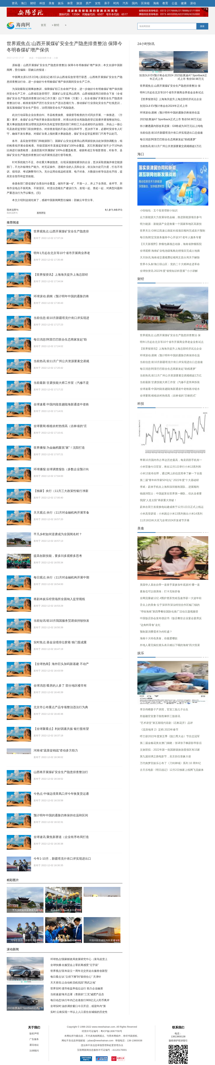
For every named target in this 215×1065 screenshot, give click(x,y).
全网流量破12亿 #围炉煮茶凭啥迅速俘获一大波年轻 (171, 598)
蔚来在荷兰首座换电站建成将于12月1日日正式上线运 (172, 507)
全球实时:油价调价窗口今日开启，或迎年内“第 (78, 1006)
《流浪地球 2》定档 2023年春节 (159, 729)
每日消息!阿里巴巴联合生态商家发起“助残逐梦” (168, 139)
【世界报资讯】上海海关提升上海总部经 (61, 274)
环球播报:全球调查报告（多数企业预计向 (61, 469)
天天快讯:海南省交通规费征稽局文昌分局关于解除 (170, 257)
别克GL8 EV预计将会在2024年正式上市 (164, 105)
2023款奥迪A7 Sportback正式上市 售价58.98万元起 (171, 119)
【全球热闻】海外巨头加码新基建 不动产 (61, 664)
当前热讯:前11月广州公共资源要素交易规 (61, 361)
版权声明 (34, 1033)
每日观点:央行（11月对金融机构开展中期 (61, 577)
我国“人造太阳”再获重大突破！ (158, 500)
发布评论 (41, 213)
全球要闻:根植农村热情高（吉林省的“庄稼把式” (168, 395)
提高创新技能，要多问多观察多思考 (58, 555)
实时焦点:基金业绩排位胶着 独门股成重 (60, 642)
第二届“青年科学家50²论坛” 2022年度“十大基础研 (169, 480)
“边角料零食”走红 (150, 625)
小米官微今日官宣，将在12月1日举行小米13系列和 (170, 466)
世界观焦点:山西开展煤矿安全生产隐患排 (61, 231)
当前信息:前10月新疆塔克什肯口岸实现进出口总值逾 (171, 132)
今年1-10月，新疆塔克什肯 (25, 940)
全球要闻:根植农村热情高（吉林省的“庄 (60, 426)
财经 (56, 25)
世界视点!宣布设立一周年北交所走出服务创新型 (79, 970)
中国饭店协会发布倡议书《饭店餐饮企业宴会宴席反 (171, 618)
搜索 (202, 26)
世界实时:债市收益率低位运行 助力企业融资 (76, 988)
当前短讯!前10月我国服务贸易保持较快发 (61, 620)
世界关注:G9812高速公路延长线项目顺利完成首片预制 (172, 230)
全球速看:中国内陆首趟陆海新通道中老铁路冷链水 (170, 388)
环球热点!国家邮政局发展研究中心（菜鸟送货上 (79, 959)
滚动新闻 (13, 949)
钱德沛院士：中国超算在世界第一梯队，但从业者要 (171, 493)
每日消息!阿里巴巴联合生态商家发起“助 (60, 339)
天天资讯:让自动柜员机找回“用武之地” (73, 982)
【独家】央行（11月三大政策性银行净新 (61, 491)
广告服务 (34, 1039)
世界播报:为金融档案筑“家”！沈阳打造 (59, 447)
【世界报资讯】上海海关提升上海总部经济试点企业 (171, 99)
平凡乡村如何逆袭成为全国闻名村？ (58, 534)
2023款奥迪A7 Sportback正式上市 (25, 1008)
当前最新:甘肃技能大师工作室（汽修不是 (61, 382)
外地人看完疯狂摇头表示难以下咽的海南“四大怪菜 (170, 645)
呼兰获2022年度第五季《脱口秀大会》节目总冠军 (170, 736)
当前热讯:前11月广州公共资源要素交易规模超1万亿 (171, 146)
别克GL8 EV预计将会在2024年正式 (25, 983)
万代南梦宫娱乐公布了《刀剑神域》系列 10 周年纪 (170, 763)
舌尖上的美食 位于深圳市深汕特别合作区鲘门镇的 (170, 604)
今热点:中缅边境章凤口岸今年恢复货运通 (61, 793)
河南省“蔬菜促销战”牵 (102, 910)
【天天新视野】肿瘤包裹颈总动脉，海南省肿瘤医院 (171, 244)
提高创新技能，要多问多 (64, 910)
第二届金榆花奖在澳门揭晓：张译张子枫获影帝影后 (171, 743)
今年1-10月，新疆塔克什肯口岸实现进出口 (62, 858)
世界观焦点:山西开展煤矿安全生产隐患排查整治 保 (170, 85)
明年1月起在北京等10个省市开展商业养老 (62, 253)
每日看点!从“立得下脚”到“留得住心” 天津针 (75, 976)
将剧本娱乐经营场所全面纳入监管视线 (59, 599)
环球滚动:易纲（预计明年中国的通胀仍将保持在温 (170, 112)
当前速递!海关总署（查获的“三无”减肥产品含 (77, 994)
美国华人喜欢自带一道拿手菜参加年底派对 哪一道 (170, 584)
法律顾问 (34, 1050)
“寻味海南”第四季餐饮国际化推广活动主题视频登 (169, 611)
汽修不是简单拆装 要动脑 (63, 940)
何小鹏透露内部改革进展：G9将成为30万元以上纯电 (171, 126)
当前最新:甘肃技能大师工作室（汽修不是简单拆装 (170, 382)
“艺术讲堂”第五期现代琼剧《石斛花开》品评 (166, 722)
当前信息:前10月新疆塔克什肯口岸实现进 (61, 318)
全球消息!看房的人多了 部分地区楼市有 (60, 685)
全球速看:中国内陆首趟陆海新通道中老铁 (61, 404)
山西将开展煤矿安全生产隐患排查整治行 (61, 772)
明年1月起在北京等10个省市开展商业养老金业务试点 (172, 92)
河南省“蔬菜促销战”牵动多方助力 (56, 750)
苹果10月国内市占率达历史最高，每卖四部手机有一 (171, 460)
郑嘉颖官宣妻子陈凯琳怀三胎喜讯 (160, 716)
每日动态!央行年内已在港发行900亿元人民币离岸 (79, 1000)
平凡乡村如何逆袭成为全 (25, 910)
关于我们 (34, 1027)
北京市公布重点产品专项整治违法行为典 (61, 707)
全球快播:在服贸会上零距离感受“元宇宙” (74, 965)
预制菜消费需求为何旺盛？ (156, 631)
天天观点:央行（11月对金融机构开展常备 (61, 512)
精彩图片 (13, 880)
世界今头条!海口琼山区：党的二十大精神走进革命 (170, 264)
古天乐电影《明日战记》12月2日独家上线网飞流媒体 (172, 769)
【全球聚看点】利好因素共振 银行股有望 (61, 729)
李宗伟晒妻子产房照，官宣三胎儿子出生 (164, 709)
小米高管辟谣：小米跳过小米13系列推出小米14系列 (171, 513)
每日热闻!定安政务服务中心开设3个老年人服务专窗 (170, 237)
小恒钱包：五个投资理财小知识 (159, 210)
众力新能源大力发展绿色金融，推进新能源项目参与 (171, 217)
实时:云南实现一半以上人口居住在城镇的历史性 (79, 1012)
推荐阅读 (13, 222)
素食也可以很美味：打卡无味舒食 (160, 591)
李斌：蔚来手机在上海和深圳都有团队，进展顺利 (169, 486)
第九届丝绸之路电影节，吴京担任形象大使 (165, 756)
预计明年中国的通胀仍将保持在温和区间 (61, 815)
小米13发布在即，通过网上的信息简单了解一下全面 (171, 473)
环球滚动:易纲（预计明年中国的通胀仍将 (61, 296)
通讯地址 (34, 1045)
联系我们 (178, 1027)
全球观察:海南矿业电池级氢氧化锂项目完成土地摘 (170, 250)
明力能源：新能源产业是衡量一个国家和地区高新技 (171, 223)
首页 (43, 25)
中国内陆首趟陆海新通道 (102, 940)
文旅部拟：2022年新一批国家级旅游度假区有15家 (170, 749)
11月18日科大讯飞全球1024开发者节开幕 (164, 520)
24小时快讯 (146, 44)
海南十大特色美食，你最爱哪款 (159, 638)
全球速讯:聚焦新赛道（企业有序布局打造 (61, 837)
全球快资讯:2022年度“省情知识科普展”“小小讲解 (169, 270)
